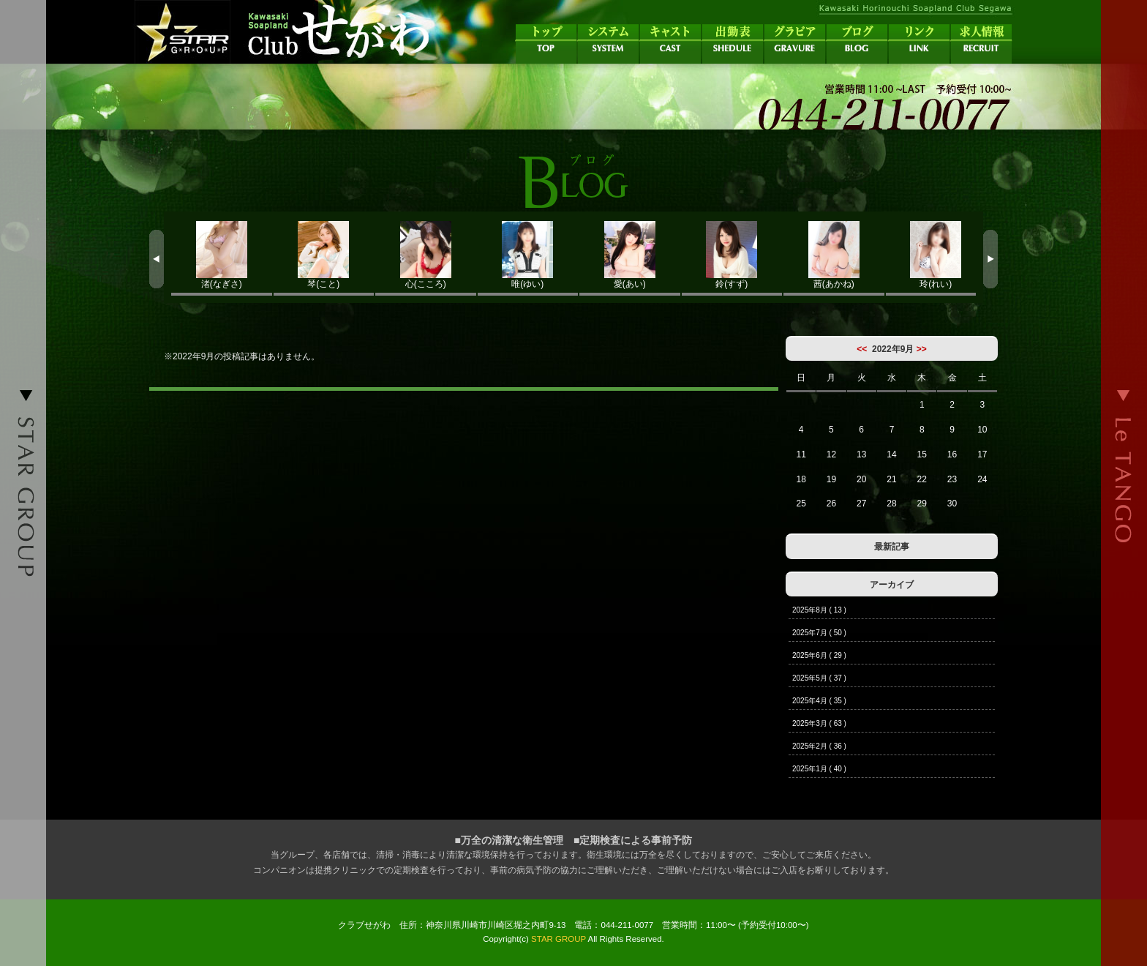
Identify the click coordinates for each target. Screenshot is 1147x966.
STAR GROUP (558, 939)
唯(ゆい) (528, 255)
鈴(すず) (732, 255)
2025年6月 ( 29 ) (819, 655)
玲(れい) (936, 255)
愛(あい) (629, 255)
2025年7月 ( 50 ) (819, 633)
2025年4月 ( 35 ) (819, 701)
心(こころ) (425, 255)
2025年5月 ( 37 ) (819, 678)
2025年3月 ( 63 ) (819, 723)
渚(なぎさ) (221, 255)
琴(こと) (324, 255)
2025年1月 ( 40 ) (819, 769)
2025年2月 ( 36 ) (819, 746)
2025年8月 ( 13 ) (819, 610)
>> (922, 349)
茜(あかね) (833, 255)
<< (862, 349)
